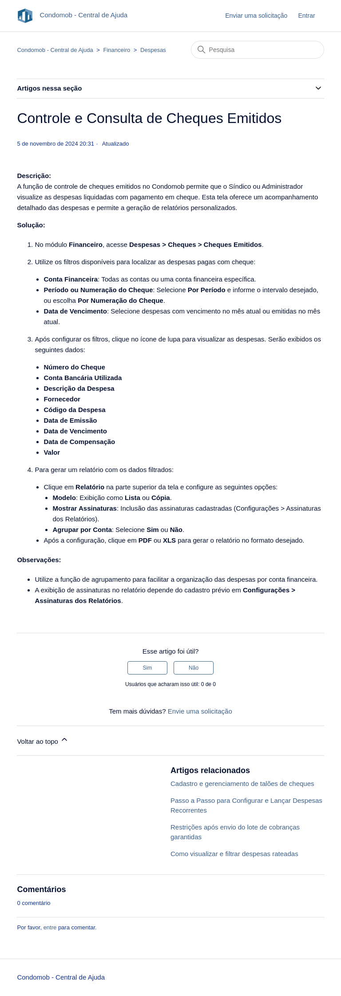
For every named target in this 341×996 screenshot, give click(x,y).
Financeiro (117, 50)
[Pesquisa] (257, 50)
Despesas (153, 50)
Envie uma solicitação (200, 711)
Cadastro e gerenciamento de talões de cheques (242, 783)
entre (50, 927)
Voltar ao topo (43, 740)
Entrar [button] (306, 15)
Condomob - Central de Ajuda (55, 50)
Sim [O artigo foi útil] (147, 668)
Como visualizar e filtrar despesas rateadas (234, 853)
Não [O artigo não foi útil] (193, 668)
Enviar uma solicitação (256, 15)
